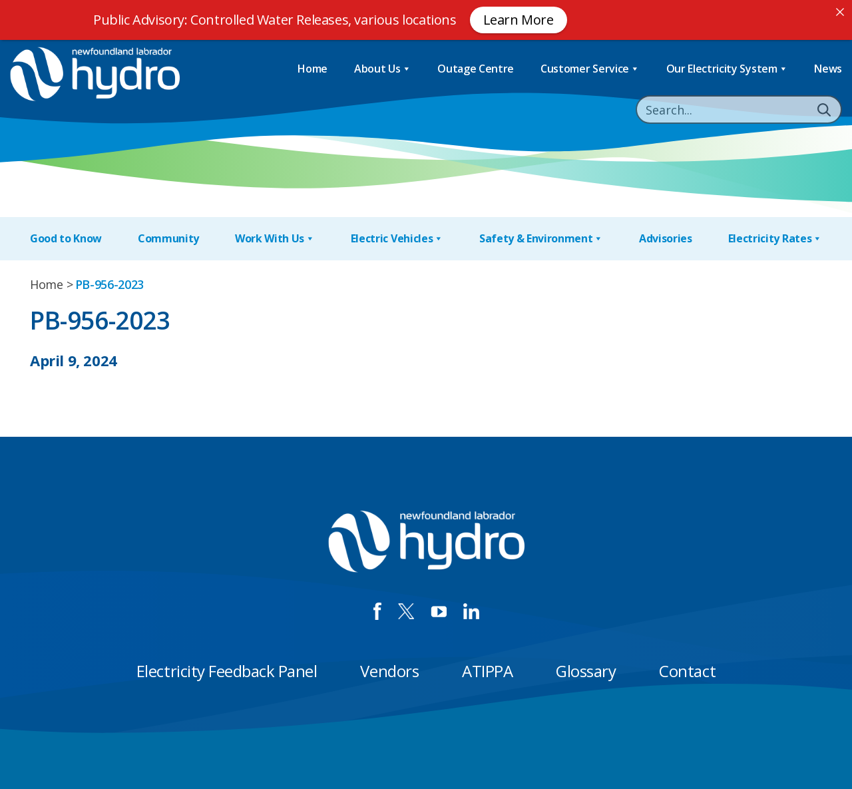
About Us (382, 69)
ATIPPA (487, 671)
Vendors (389, 671)
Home (312, 68)
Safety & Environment (541, 238)
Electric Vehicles (397, 238)
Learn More (518, 20)
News (828, 68)
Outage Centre (475, 68)
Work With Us (275, 238)
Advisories (665, 238)
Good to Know (66, 238)
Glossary (586, 671)
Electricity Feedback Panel (227, 671)
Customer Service (590, 69)
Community (168, 238)
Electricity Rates (775, 238)
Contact (687, 671)
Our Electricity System (727, 69)
